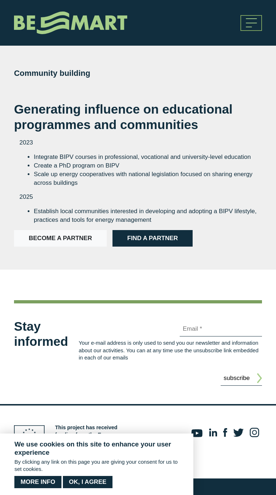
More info (37, 482)
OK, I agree (87, 482)
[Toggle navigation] (251, 23)
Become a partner (60, 238)
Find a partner (152, 238)
